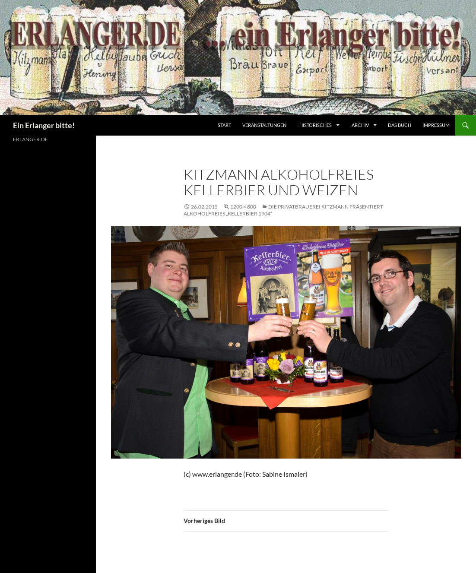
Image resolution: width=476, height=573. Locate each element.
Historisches (315, 125)
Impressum (436, 125)
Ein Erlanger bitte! (44, 125)
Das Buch (399, 125)
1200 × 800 (243, 206)
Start (224, 125)
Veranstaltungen (264, 125)
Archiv (361, 125)
